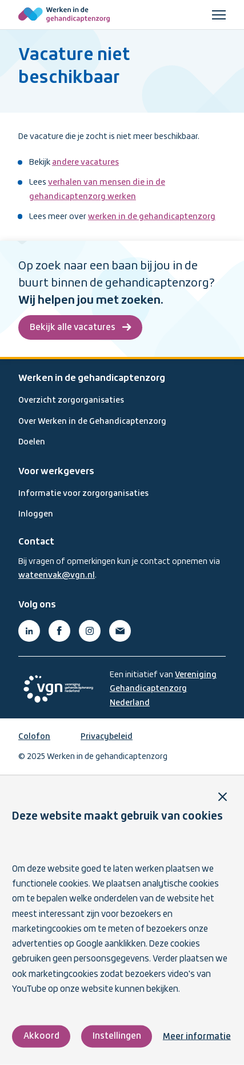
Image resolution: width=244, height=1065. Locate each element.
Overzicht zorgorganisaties (71, 400)
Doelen (31, 442)
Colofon (34, 737)
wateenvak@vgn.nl (56, 575)
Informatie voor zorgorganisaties (83, 494)
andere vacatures (85, 162)
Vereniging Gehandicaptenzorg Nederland (163, 689)
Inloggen (35, 514)
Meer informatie (197, 1036)
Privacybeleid (107, 737)
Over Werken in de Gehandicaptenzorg (92, 422)
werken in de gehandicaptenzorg (151, 217)
